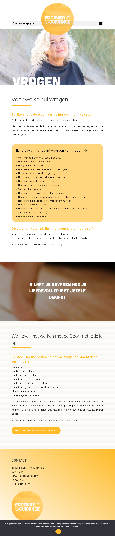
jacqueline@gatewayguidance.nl (28, 467)
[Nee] (111, 528)
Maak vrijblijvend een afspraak (36, 430)
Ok (58, 531)
